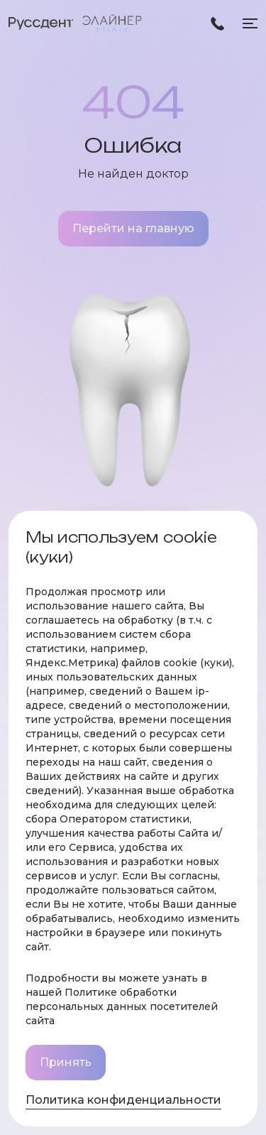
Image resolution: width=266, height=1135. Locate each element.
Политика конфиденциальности (123, 1100)
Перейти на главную (133, 228)
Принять (66, 1062)
